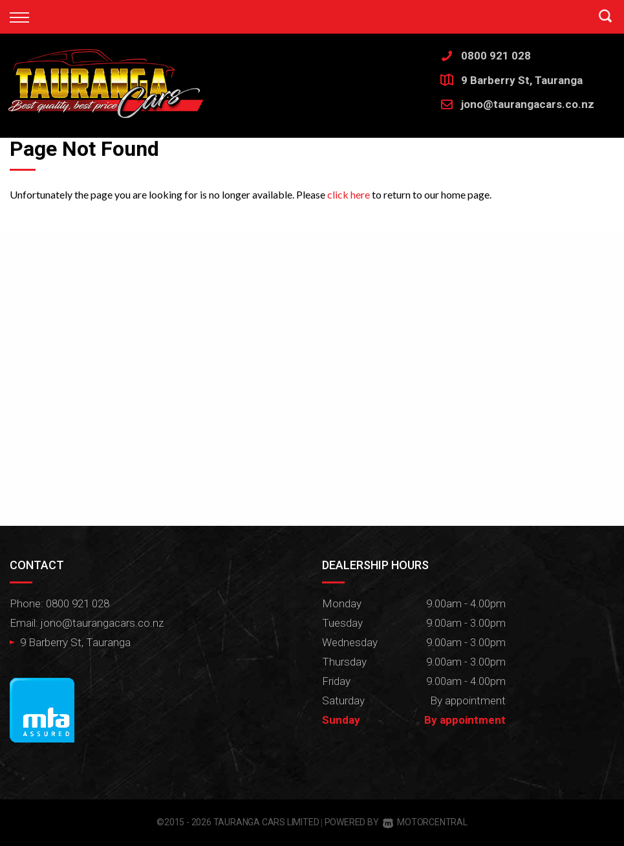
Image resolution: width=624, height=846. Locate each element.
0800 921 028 (496, 55)
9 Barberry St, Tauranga (522, 80)
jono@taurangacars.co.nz (527, 104)
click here (348, 194)
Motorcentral (425, 822)
